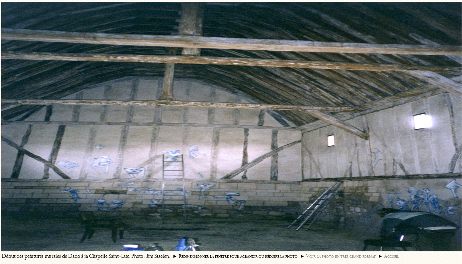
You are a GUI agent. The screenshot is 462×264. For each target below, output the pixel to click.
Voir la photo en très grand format (341, 256)
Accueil (391, 256)
